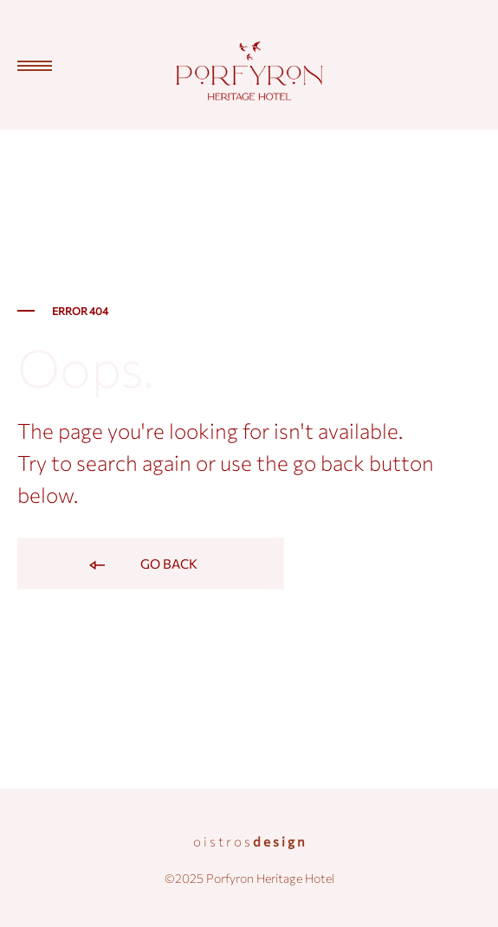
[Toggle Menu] (26, 65)
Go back (142, 565)
